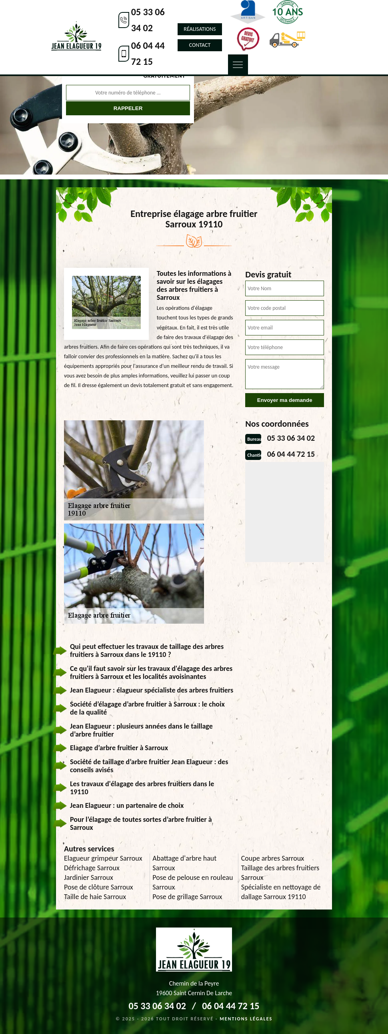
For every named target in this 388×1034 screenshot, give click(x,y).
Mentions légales (246, 1019)
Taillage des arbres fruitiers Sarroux (280, 872)
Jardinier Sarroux (88, 877)
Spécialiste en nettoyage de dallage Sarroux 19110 (281, 892)
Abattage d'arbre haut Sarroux (184, 863)
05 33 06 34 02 (148, 20)
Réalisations (200, 29)
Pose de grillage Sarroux (187, 896)
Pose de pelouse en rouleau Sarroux (192, 882)
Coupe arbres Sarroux (272, 858)
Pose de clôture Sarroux (98, 887)
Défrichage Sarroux (92, 867)
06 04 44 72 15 (148, 53)
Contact (200, 45)
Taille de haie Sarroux (95, 896)
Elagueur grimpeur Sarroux (103, 858)
